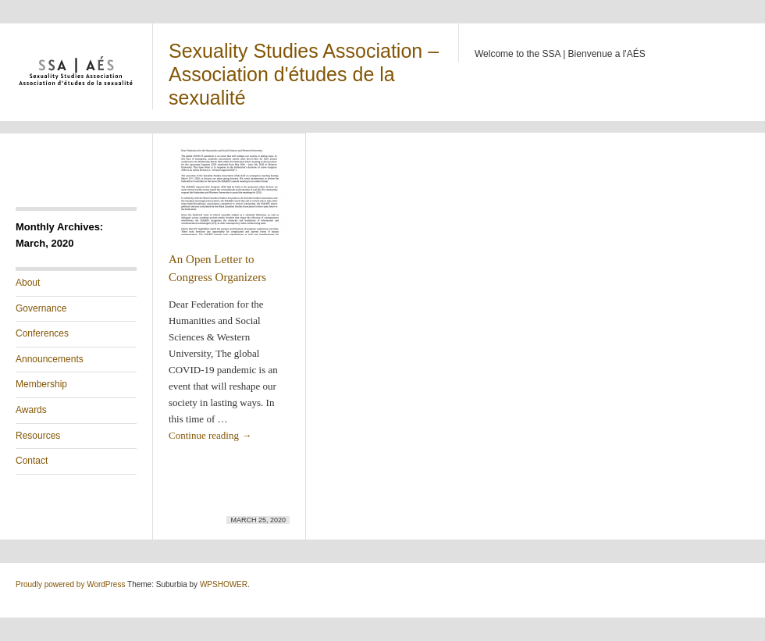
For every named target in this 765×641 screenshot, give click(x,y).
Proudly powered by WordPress (70, 584)
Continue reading (210, 435)
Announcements (50, 359)
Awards (31, 409)
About (28, 282)
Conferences (42, 333)
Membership (41, 384)
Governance (41, 308)
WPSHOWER (223, 584)
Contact (32, 460)
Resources (38, 435)
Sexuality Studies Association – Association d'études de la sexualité (304, 74)
